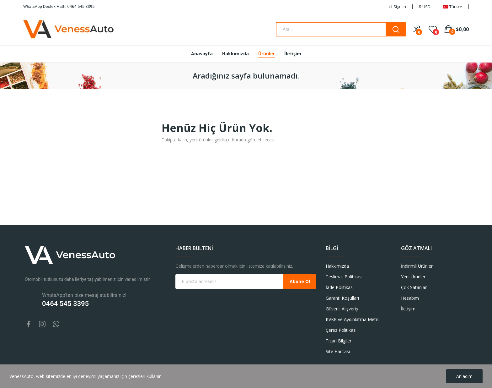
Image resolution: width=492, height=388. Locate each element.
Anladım (464, 376)
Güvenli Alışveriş (342, 309)
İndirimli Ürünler (417, 266)
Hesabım (410, 298)
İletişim (408, 309)
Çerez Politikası (341, 330)
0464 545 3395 (65, 304)
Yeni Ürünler (413, 277)
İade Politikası (340, 287)
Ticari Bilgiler (338, 341)
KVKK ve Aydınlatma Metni (352, 319)
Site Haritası (338, 351)
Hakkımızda (337, 266)
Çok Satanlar (414, 287)
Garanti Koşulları (342, 298)
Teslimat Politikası (344, 277)
